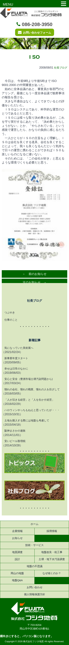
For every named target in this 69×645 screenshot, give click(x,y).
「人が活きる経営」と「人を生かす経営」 (29, 399)
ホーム (34, 523)
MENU (8, 4)
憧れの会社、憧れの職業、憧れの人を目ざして (32, 389)
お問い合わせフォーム (34, 32)
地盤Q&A (17, 580)
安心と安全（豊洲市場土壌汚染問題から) (28, 378)
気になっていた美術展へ (18, 347)
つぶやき (9, 312)
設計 (17, 559)
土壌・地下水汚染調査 (52, 559)
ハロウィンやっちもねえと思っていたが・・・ (32, 410)
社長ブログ (60, 67)
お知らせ (17, 538)
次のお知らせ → (35, 282)
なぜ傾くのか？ (51, 573)
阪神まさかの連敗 (14, 430)
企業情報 (17, 531)
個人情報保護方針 (34, 594)
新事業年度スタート (16, 358)
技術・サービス (34, 545)
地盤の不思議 (34, 566)
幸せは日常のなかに (16, 368)
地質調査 (17, 552)
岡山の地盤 (17, 573)
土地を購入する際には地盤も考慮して (26, 420)
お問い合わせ (34, 587)
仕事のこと (11, 319)
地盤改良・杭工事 (51, 552)
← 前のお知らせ (35, 274)
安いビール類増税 (14, 440)
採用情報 (52, 531)
